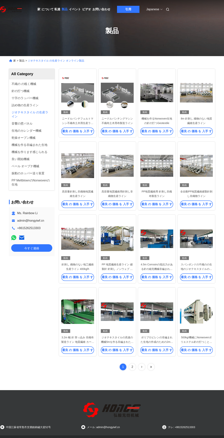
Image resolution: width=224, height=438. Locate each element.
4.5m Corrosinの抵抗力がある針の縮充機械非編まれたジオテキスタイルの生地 (157, 269)
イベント (75, 9)
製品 (65, 9)
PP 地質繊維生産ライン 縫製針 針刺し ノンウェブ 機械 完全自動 (117, 269)
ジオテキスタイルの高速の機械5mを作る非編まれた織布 (117, 342)
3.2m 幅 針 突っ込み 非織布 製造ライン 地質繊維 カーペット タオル (77, 342)
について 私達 (51, 9)
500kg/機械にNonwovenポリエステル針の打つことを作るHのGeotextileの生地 (196, 342)
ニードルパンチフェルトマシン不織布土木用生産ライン (77, 123)
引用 (128, 9)
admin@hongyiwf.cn (30, 220)
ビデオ (86, 9)
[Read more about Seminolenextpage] (141, 367)
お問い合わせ (101, 9)
